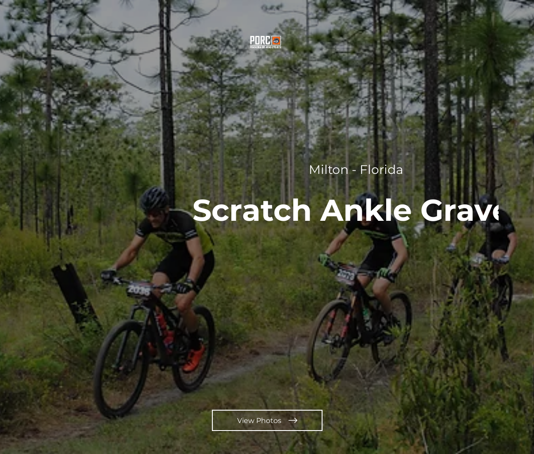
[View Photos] (267, 420)
